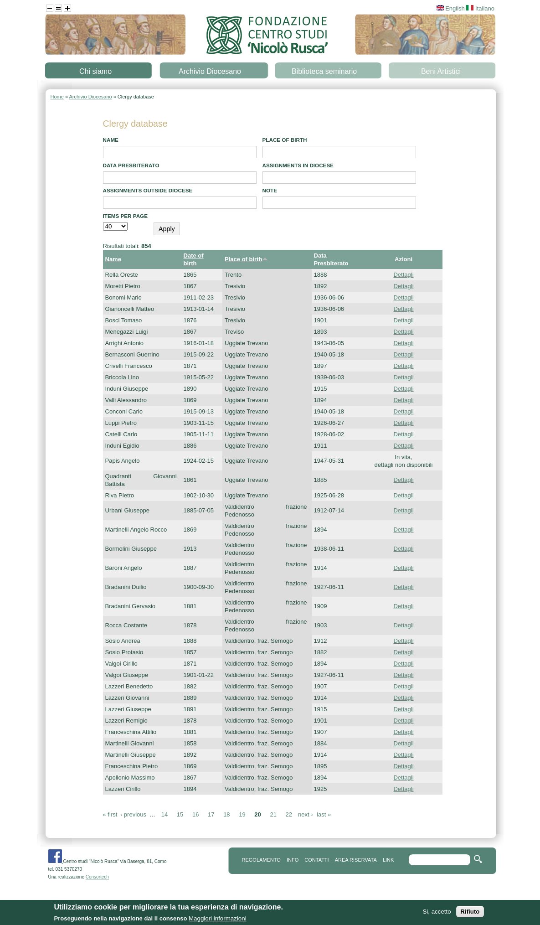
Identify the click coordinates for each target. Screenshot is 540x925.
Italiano (480, 8)
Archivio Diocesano (210, 71)
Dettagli (403, 274)
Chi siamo (95, 71)
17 (211, 814)
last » (324, 814)
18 (226, 814)
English (451, 8)
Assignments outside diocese (148, 190)
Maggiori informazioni (218, 920)
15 (180, 814)
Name (110, 140)
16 (195, 814)
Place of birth (284, 140)
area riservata (356, 860)
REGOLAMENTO (261, 860)
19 (242, 814)
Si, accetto (436, 913)
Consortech (97, 876)
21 (273, 814)
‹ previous (133, 814)
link (388, 860)
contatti (316, 860)
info (292, 860)
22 (289, 814)
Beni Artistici (441, 71)
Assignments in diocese (298, 165)
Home (57, 96)
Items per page (125, 216)
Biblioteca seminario (324, 71)
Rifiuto (469, 913)
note (269, 190)
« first (110, 814)
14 (164, 814)
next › (305, 814)
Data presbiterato (131, 165)
